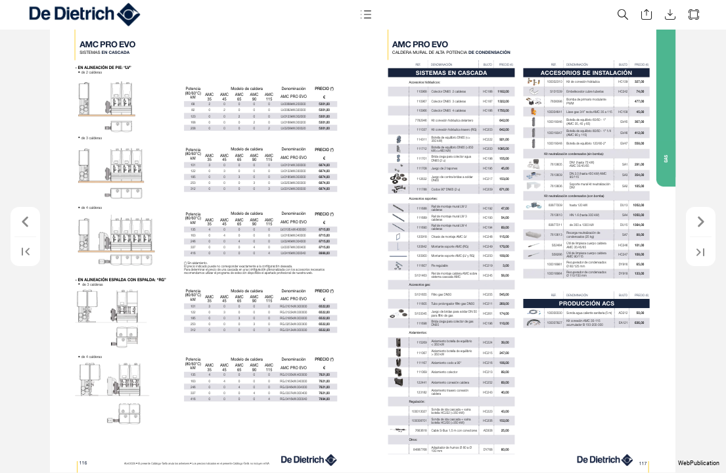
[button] (366, 15)
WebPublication (698, 463)
